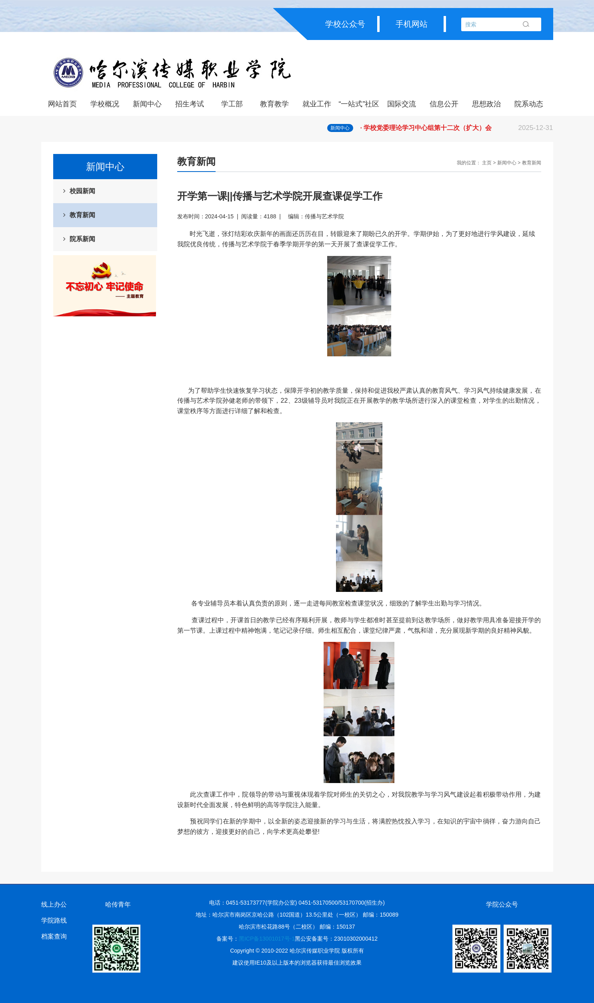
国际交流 (401, 104)
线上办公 (54, 904)
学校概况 (104, 104)
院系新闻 (82, 239)
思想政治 (486, 104)
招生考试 (189, 104)
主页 (487, 163)
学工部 (232, 104)
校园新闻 (82, 191)
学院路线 (54, 920)
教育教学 (274, 104)
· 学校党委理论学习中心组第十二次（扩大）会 (456, 128)
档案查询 (54, 936)
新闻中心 (147, 104)
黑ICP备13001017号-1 (267, 938)
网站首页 (62, 104)
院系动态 (528, 104)
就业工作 (316, 104)
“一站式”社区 (359, 104)
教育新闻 (82, 215)
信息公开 (444, 104)
